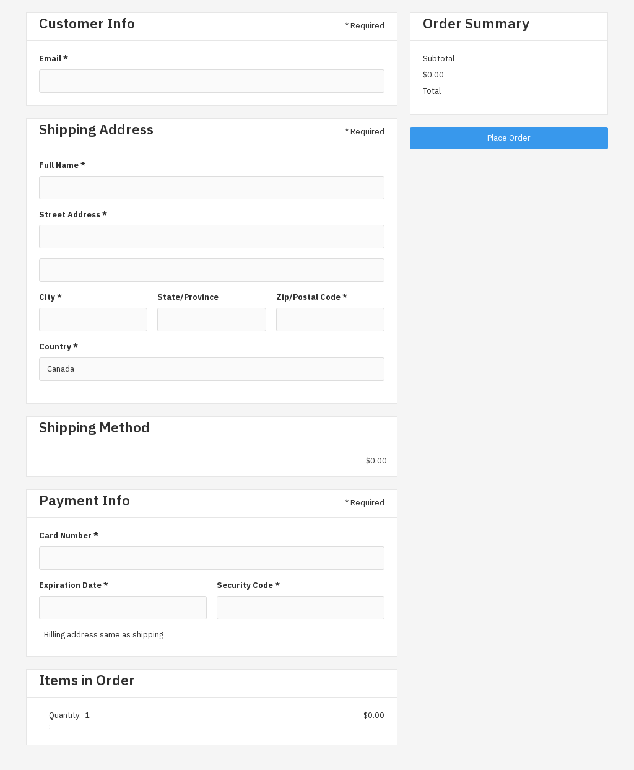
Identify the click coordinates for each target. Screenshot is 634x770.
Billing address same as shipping (103, 634)
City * (50, 297)
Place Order (509, 138)
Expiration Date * (73, 585)
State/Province (188, 297)
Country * (58, 346)
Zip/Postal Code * (311, 297)
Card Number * (68, 535)
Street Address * (73, 214)
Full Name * (62, 165)
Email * (53, 58)
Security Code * (248, 585)
